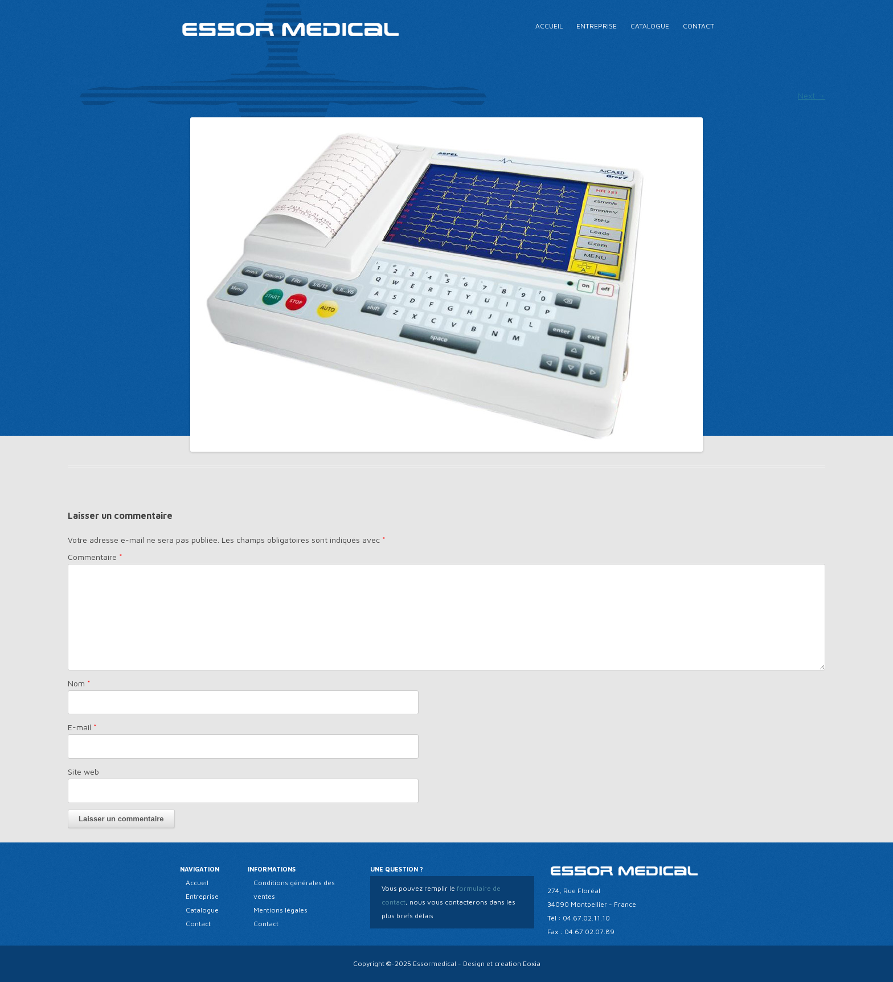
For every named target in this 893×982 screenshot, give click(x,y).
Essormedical (434, 963)
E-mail (82, 727)
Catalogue (649, 26)
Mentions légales (280, 910)
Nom (79, 683)
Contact (698, 26)
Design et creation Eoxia (501, 963)
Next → (811, 95)
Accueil (549, 26)
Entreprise (596, 26)
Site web (83, 771)
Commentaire (95, 557)
